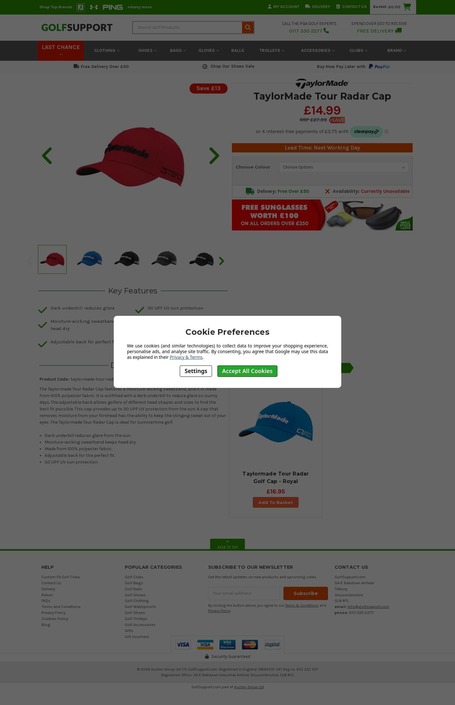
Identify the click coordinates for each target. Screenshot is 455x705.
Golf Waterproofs (140, 606)
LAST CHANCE (61, 50)
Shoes (147, 50)
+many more (139, 6)
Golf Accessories (140, 624)
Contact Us (351, 6)
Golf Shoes (135, 612)
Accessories (318, 50)
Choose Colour (253, 166)
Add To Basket (275, 502)
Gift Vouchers (137, 636)
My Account (283, 6)
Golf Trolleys (136, 618)
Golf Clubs (134, 576)
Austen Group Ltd (249, 687)
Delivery (317, 6)
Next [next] (221, 260)
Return (47, 594)
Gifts (129, 630)
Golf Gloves (135, 594)
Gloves (208, 50)
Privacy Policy (53, 612)
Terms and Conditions (61, 606)
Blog (45, 624)
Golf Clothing (137, 600)
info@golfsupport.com (368, 606)
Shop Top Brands (55, 6)
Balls (237, 50)
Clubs (358, 50)
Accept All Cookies (247, 371)
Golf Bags (134, 582)
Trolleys (271, 50)
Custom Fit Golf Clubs (60, 576)
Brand (396, 50)
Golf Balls (133, 588)
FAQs (45, 600)
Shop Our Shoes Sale (227, 66)
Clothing (106, 50)
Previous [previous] (29, 260)
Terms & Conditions (301, 606)
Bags (178, 50)
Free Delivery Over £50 (101, 66)
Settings (196, 371)
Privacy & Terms (186, 357)
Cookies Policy (54, 618)
